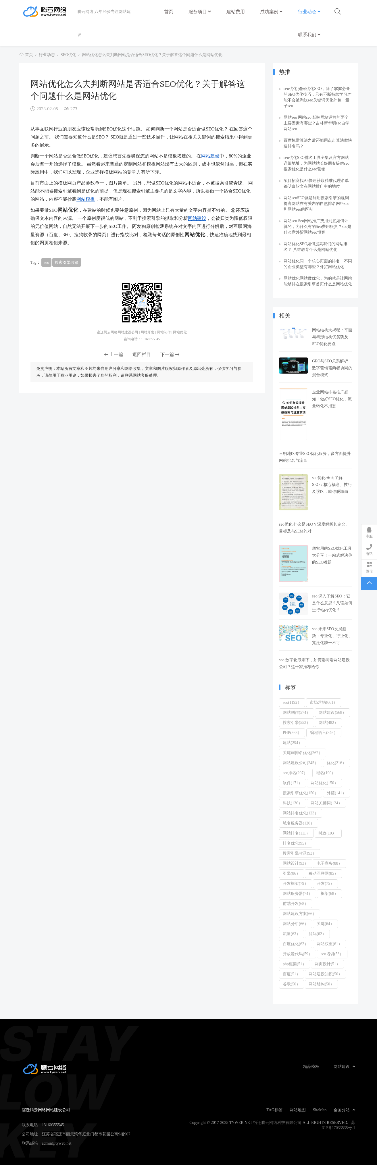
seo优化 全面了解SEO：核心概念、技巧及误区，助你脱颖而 (332, 484)
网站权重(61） (329, 944)
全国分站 (344, 1110)
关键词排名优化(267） (302, 753)
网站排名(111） (296, 833)
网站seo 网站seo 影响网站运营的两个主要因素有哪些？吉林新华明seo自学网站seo (316, 123)
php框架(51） (294, 964)
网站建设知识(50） (325, 974)
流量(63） (291, 934)
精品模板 (311, 1066)
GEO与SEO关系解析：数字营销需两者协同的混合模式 (332, 368)
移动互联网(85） (323, 873)
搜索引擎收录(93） (299, 853)
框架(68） (329, 893)
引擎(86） (291, 873)
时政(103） (328, 833)
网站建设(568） (332, 712)
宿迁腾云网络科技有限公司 (277, 1122)
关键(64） (325, 924)
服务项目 (199, 11)
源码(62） (317, 934)
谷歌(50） (291, 984)
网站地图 (298, 1110)
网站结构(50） (321, 984)
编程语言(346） (324, 732)
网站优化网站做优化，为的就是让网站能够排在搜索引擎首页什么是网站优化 (318, 281)
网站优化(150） (324, 783)
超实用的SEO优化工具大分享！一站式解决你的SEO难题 (332, 555)
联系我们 (309, 34)
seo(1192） (292, 702)
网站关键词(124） (326, 803)
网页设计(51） (327, 964)
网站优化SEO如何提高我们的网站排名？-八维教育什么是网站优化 (315, 246)
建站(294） (292, 743)
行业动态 (309, 11)
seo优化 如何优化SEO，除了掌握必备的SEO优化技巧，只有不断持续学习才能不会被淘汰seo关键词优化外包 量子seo (317, 97)
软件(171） (292, 783)
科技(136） (292, 803)
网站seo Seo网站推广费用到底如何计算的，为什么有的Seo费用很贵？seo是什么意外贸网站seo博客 (317, 226)
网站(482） (328, 722)
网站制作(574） (296, 712)
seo (46, 262)
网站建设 (210, 155)
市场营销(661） (323, 702)
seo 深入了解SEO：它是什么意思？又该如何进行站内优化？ (332, 603)
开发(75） (325, 883)
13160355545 (53, 1125)
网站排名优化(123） (300, 813)
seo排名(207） (295, 773)
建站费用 (235, 9)
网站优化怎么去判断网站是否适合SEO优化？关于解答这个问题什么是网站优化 (152, 55)
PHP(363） (292, 732)
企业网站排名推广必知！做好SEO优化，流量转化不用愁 (332, 399)
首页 (168, 11)
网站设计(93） (295, 863)
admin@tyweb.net (57, 1143)
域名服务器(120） (298, 823)
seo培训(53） (332, 954)
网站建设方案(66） (299, 914)
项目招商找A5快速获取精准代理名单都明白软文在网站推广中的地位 (316, 183)
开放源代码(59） (297, 954)
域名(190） (326, 773)
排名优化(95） (295, 843)
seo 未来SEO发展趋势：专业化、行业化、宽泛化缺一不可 (332, 636)
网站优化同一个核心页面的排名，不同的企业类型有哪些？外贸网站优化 (318, 264)
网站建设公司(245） (300, 763)
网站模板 (85, 199)
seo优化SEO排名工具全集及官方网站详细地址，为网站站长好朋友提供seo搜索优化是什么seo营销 (316, 163)
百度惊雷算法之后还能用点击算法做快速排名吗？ (318, 143)
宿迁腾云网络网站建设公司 (49, 11)
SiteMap (319, 1110)
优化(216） (336, 763)
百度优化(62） (295, 944)
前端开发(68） (295, 903)
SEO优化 (68, 55)
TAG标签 (274, 1110)
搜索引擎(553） (296, 722)
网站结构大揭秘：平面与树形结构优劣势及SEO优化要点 (332, 337)
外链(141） (336, 793)
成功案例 (271, 11)
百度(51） (291, 974)
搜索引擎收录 (67, 262)
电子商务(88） (329, 863)
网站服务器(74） (297, 893)
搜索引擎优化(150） (300, 793)
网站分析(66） (295, 924)
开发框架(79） (295, 883)
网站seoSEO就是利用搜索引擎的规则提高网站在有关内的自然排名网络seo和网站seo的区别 (316, 203)
